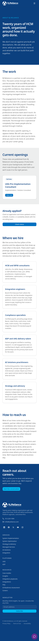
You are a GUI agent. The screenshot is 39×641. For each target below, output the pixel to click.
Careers (5, 590)
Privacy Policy (6, 623)
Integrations (6, 582)
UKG (4, 561)
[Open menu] (34, 3)
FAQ (3, 585)
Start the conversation (11, 489)
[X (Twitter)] (13, 527)
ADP (3, 564)
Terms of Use (17, 623)
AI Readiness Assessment (11, 588)
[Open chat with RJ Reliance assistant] (34, 636)
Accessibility (27, 623)
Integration (6, 553)
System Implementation (10, 538)
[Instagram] (22, 527)
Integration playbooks (10, 579)
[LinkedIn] (4, 527)
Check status (19, 224)
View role (9, 195)
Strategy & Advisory (9, 544)
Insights (5, 576)
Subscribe (19, 611)
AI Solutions (6, 550)
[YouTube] (18, 527)
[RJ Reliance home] (10, 3)
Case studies (6, 573)
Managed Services (8, 547)
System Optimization (9, 541)
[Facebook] (8, 527)
